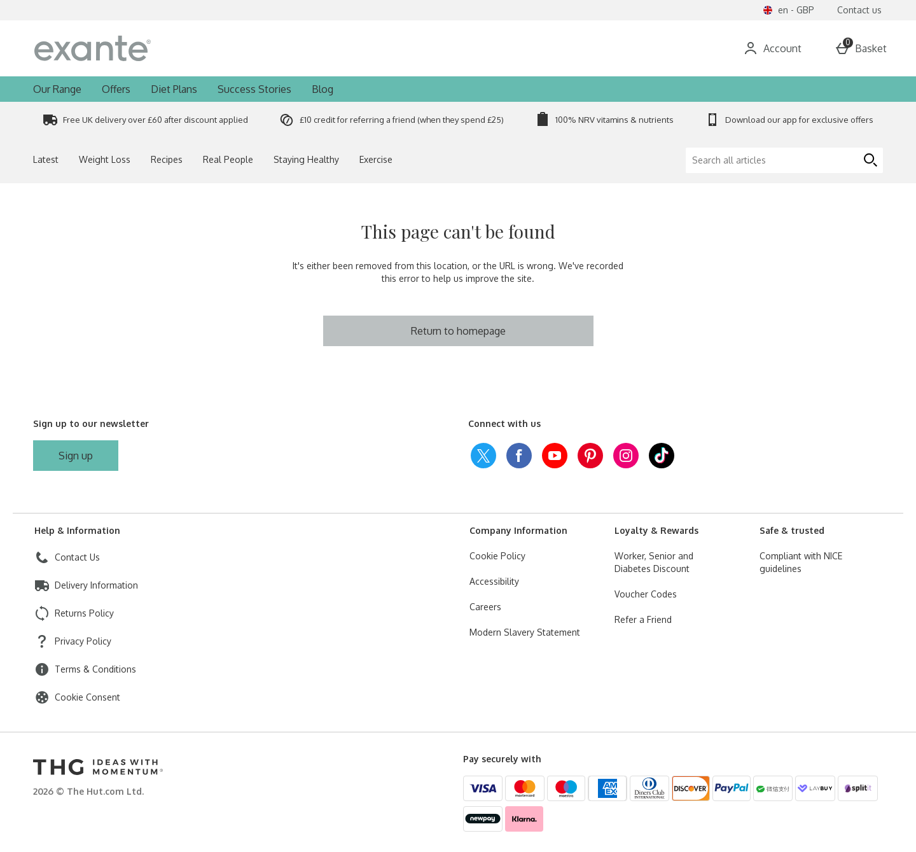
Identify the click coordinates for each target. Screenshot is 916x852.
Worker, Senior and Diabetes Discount (653, 562)
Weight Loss (104, 159)
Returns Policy (84, 613)
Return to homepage (458, 331)
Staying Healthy (306, 159)
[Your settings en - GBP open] (788, 10)
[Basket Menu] (860, 48)
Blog (322, 89)
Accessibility (494, 581)
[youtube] (554, 455)
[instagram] (626, 455)
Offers (116, 89)
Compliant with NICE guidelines (801, 562)
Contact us (859, 9)
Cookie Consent (87, 697)
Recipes (167, 159)
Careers (485, 606)
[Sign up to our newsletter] (76, 455)
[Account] (772, 48)
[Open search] (587, 48)
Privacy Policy (83, 641)
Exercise (375, 159)
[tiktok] (661, 455)
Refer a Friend (643, 619)
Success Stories (254, 89)
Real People (228, 159)
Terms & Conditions (95, 669)
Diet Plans (174, 89)
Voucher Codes (645, 594)
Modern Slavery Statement (524, 632)
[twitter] (483, 455)
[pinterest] (590, 455)
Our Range (57, 89)
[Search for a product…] (431, 48)
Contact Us (77, 557)
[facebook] (519, 455)
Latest (46, 159)
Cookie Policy (497, 555)
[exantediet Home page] (143, 48)
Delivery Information (96, 585)
